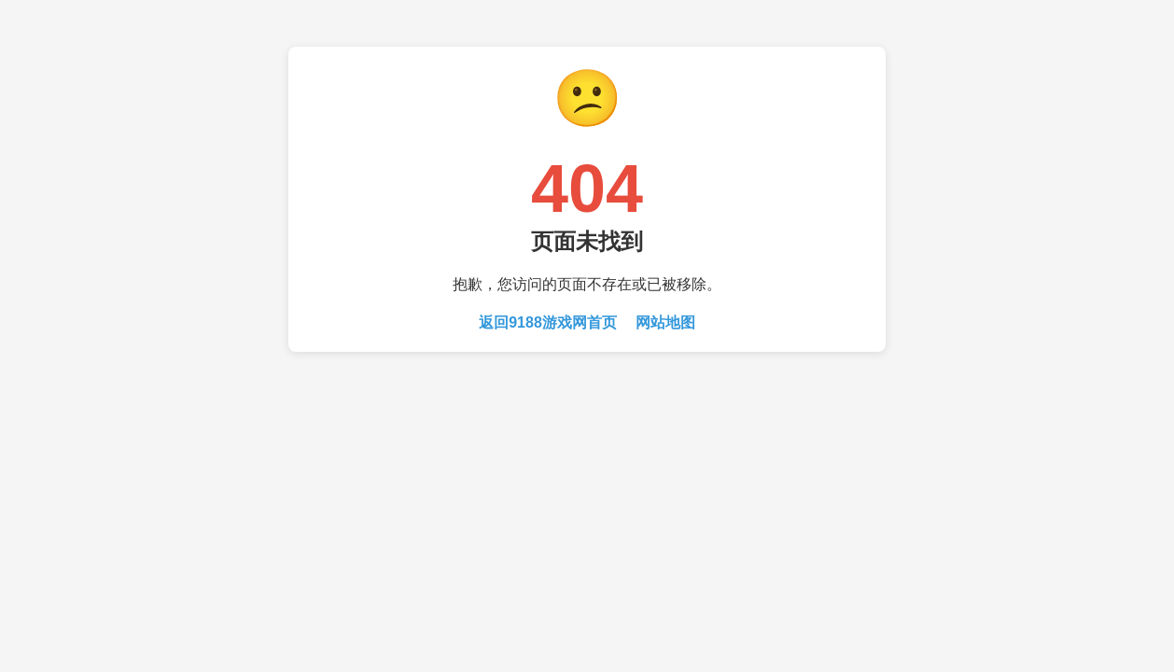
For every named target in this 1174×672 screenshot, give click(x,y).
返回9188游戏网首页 (548, 322)
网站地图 (665, 322)
